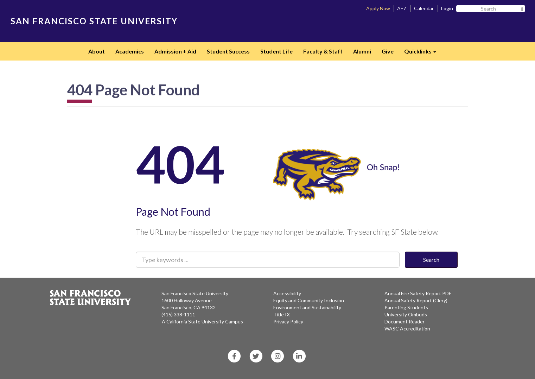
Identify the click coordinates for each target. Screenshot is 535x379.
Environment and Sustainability (307, 307)
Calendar (424, 8)
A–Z (402, 8)
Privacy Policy (288, 321)
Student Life (276, 51)
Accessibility (287, 293)
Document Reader (404, 321)
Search (431, 259)
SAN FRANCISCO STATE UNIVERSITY (94, 21)
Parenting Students (406, 307)
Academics (129, 51)
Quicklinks (422, 53)
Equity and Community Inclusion (308, 300)
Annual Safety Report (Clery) (415, 300)
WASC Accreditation (407, 328)
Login (447, 8)
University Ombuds (405, 314)
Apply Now (378, 8)
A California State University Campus (202, 321)
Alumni (362, 51)
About (96, 51)
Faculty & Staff (323, 51)
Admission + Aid (175, 51)
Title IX (281, 314)
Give (388, 51)
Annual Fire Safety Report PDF (417, 293)
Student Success (228, 51)
